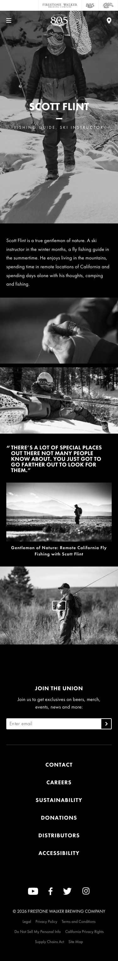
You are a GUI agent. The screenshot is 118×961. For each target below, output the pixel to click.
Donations (59, 818)
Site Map (76, 941)
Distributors (59, 835)
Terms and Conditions (79, 921)
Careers (59, 782)
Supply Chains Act (49, 941)
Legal (26, 921)
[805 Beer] (90, 5)
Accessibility (59, 853)
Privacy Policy (46, 921)
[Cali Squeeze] (108, 5)
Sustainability (59, 800)
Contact (58, 764)
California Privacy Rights (84, 931)
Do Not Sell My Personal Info (37, 931)
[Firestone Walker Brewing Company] (60, 5)
